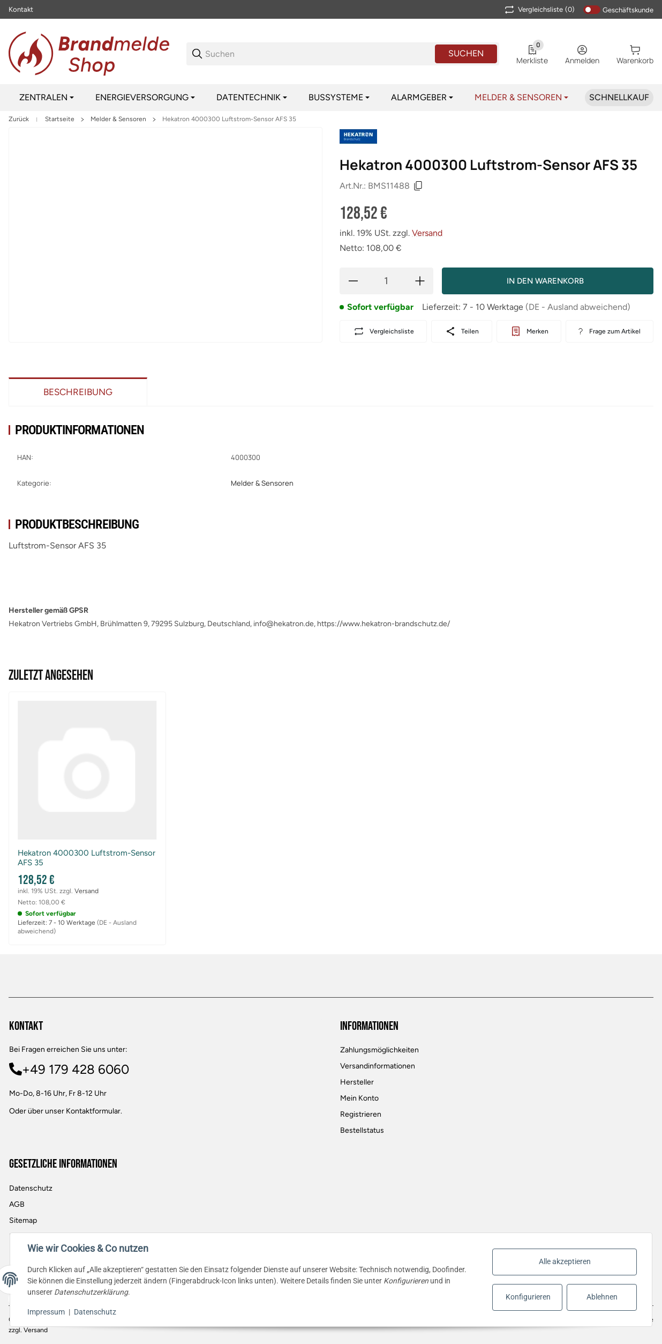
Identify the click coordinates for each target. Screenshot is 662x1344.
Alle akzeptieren (565, 1261)
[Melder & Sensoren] (521, 97)
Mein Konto (359, 1098)
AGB (17, 1204)
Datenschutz (30, 1188)
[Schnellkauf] (619, 97)
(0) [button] (539, 9)
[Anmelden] (582, 53)
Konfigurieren (528, 1297)
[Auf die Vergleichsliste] (383, 331)
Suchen (466, 53)
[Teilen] (461, 331)
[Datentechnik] (252, 97)
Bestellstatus (362, 1130)
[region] (331, 97)
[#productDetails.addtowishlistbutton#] (528, 331)
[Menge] (386, 280)
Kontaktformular (93, 1111)
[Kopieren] (418, 186)
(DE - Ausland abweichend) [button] (577, 307)
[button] (87, 770)
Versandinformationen (377, 1066)
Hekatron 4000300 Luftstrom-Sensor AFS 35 (229, 119)
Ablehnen (602, 1297)
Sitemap (23, 1220)
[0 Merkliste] (532, 53)
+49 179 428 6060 (75, 1069)
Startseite (59, 119)
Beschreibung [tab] (77, 392)
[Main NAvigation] (331, 9)
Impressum (46, 1312)
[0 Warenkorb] (634, 53)
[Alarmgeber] (422, 97)
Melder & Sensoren (118, 119)
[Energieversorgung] (145, 97)
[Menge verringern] (353, 280)
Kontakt (21, 9)
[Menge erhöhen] (420, 280)
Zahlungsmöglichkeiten (379, 1050)
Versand (427, 233)
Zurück (19, 119)
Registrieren (360, 1114)
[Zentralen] (47, 97)
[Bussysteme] (339, 97)
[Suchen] (319, 53)
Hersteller (357, 1082)
